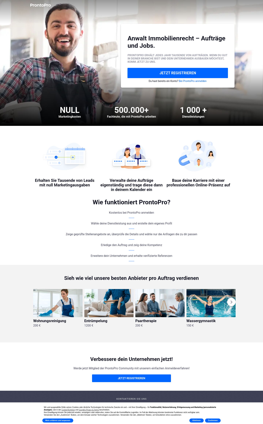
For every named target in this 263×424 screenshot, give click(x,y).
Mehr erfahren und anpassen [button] (57, 420)
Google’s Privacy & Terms (89, 410)
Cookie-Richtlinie (68, 410)
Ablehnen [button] (196, 420)
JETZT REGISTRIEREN (177, 73)
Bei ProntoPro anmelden (193, 81)
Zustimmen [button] (213, 420)
